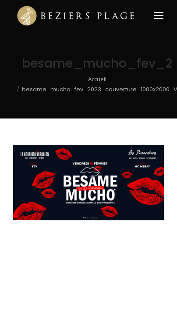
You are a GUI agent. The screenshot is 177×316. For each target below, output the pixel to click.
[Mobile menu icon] (158, 15)
